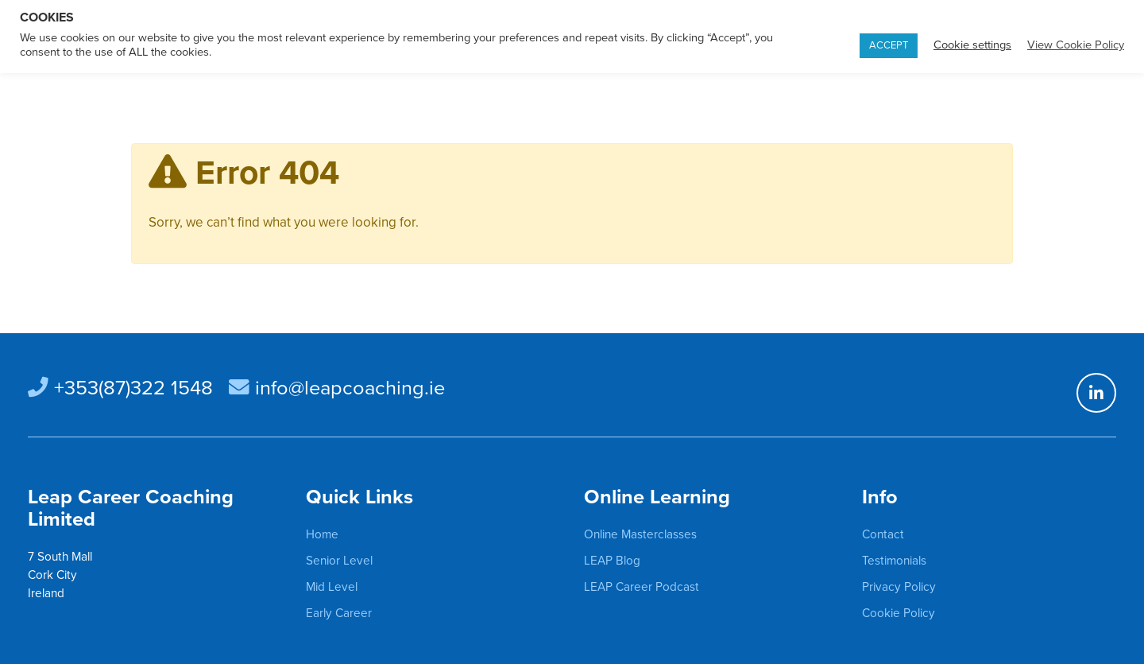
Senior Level (339, 560)
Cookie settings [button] (972, 45)
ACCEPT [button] (888, 45)
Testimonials (894, 560)
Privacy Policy (899, 587)
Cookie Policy (898, 613)
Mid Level (332, 587)
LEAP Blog (612, 560)
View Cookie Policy (1075, 45)
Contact (883, 534)
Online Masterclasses (640, 534)
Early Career (339, 613)
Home (322, 534)
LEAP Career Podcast (641, 587)
